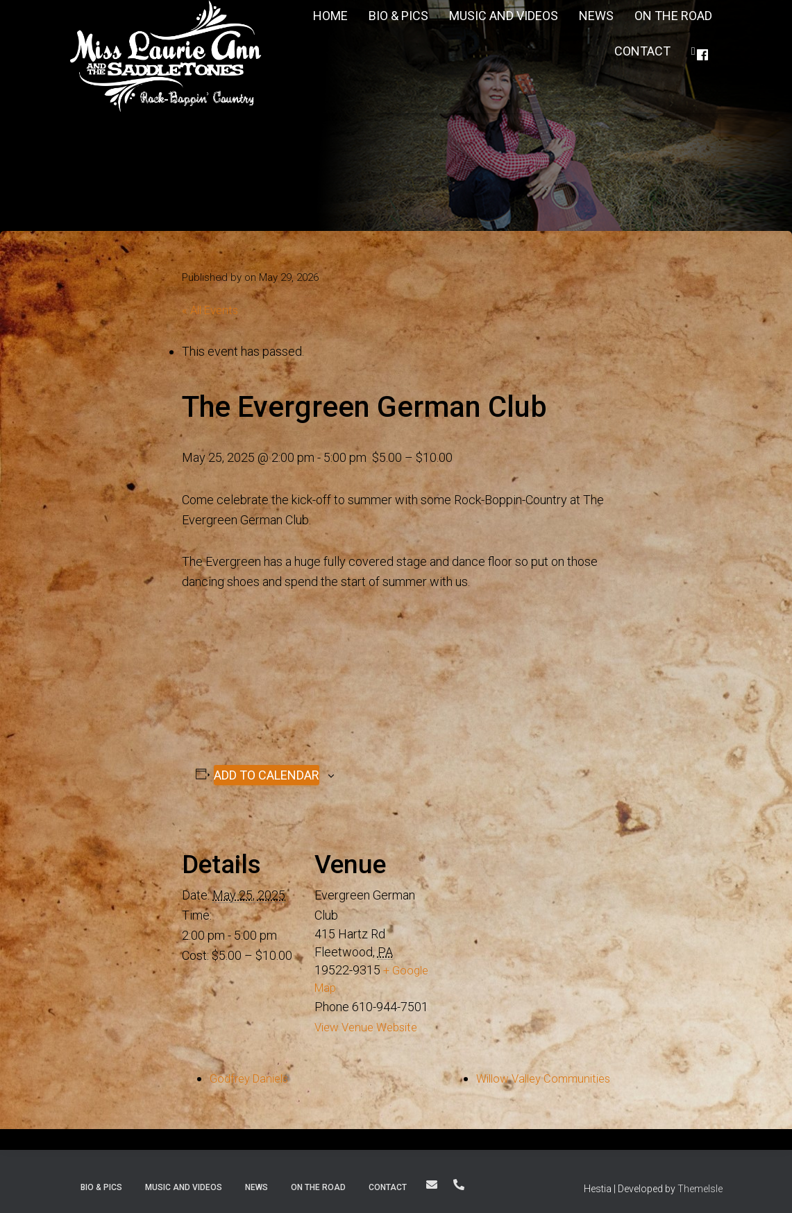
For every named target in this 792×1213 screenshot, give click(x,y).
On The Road (318, 1185)
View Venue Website (370, 1026)
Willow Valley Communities (537, 1076)
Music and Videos (183, 1185)
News (256, 1185)
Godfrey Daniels (253, 1076)
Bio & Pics (101, 1185)
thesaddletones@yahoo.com (431, 1182)
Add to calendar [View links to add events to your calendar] (266, 774)
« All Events (212, 309)
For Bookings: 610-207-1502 (458, 1182)
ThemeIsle (700, 1186)
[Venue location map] (520, 909)
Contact (642, 51)
